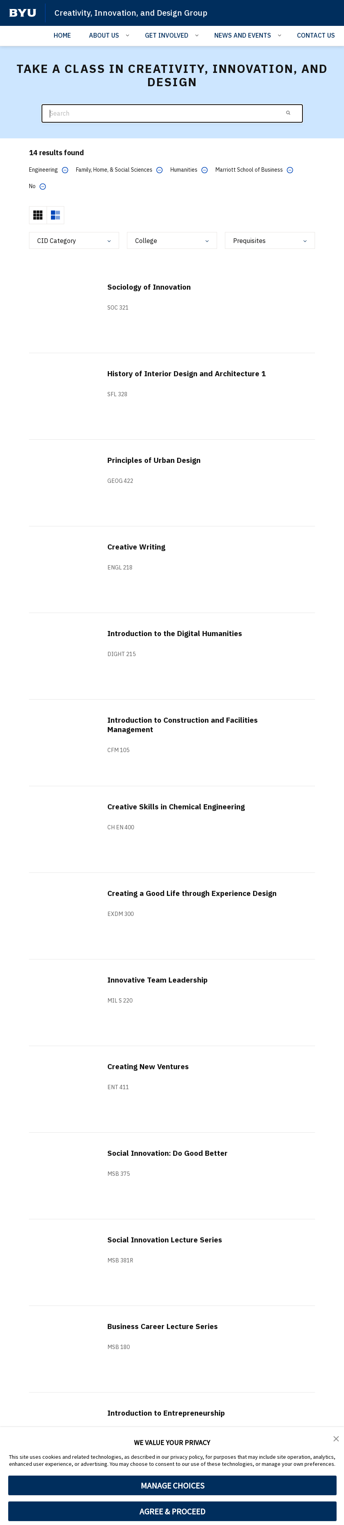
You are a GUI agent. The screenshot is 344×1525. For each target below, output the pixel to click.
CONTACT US (316, 35)
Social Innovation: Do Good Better (171, 1153)
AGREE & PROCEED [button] (172, 1511)
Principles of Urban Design (156, 460)
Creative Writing (137, 546)
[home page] (22, 13)
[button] (336, 1438)
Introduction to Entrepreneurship (169, 1412)
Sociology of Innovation (151, 286)
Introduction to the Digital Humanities (178, 633)
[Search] (172, 113)
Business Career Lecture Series (166, 1326)
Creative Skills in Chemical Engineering (179, 806)
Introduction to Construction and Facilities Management (186, 724)
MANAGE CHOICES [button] (172, 1485)
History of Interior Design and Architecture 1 (191, 373)
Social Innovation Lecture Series (168, 1239)
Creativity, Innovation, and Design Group (132, 12)
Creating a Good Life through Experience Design (197, 893)
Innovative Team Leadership (160, 979)
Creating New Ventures (150, 1066)
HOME (62, 35)
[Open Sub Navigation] (129, 34)
